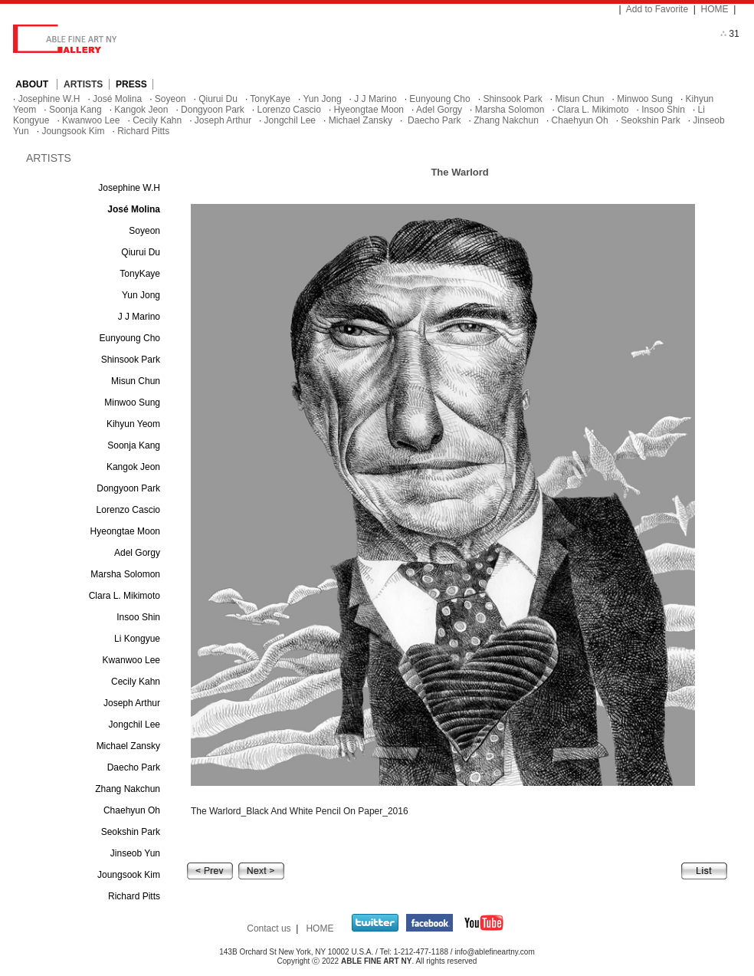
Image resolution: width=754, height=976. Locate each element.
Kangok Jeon (141, 109)
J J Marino (375, 99)
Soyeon (170, 99)
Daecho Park (433, 120)
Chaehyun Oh (580, 120)
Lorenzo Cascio (289, 109)
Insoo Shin (663, 109)
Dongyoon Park (212, 109)
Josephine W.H (49, 99)
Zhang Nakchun (506, 120)
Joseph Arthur (223, 120)
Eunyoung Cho (439, 99)
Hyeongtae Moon (369, 109)
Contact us (268, 928)
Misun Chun (579, 99)
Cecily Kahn (157, 120)
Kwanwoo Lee (91, 120)
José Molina (117, 99)
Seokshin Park (650, 120)
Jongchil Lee (290, 120)
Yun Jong (322, 99)
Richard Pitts (143, 131)
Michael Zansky (360, 120)
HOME (715, 9)
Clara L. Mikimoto (592, 109)
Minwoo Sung (645, 99)
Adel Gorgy (439, 109)
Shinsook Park (512, 99)
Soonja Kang (75, 109)
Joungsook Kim (72, 131)
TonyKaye (270, 99)
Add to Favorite (657, 9)
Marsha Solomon (510, 109)
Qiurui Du (218, 99)
